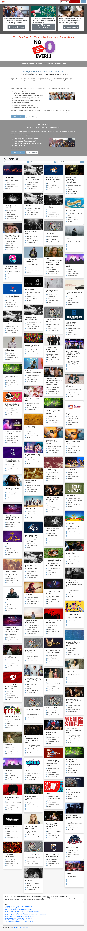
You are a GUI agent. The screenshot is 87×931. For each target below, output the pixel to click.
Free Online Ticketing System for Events (16, 920)
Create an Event (74, 2)
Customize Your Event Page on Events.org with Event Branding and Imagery (25, 915)
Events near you (26, 927)
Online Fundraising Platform (13, 908)
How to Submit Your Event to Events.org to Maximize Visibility (22, 911)
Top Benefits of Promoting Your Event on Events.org (19, 921)
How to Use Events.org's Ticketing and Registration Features (21, 913)
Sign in (83, 2)
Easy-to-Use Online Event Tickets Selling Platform (18, 909)
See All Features (31, 116)
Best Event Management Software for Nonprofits (18, 918)
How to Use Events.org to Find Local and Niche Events (19, 916)
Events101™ (64, 2)
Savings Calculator (32, 152)
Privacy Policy (17, 927)
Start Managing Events (18, 116)
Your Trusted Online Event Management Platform (18, 906)
